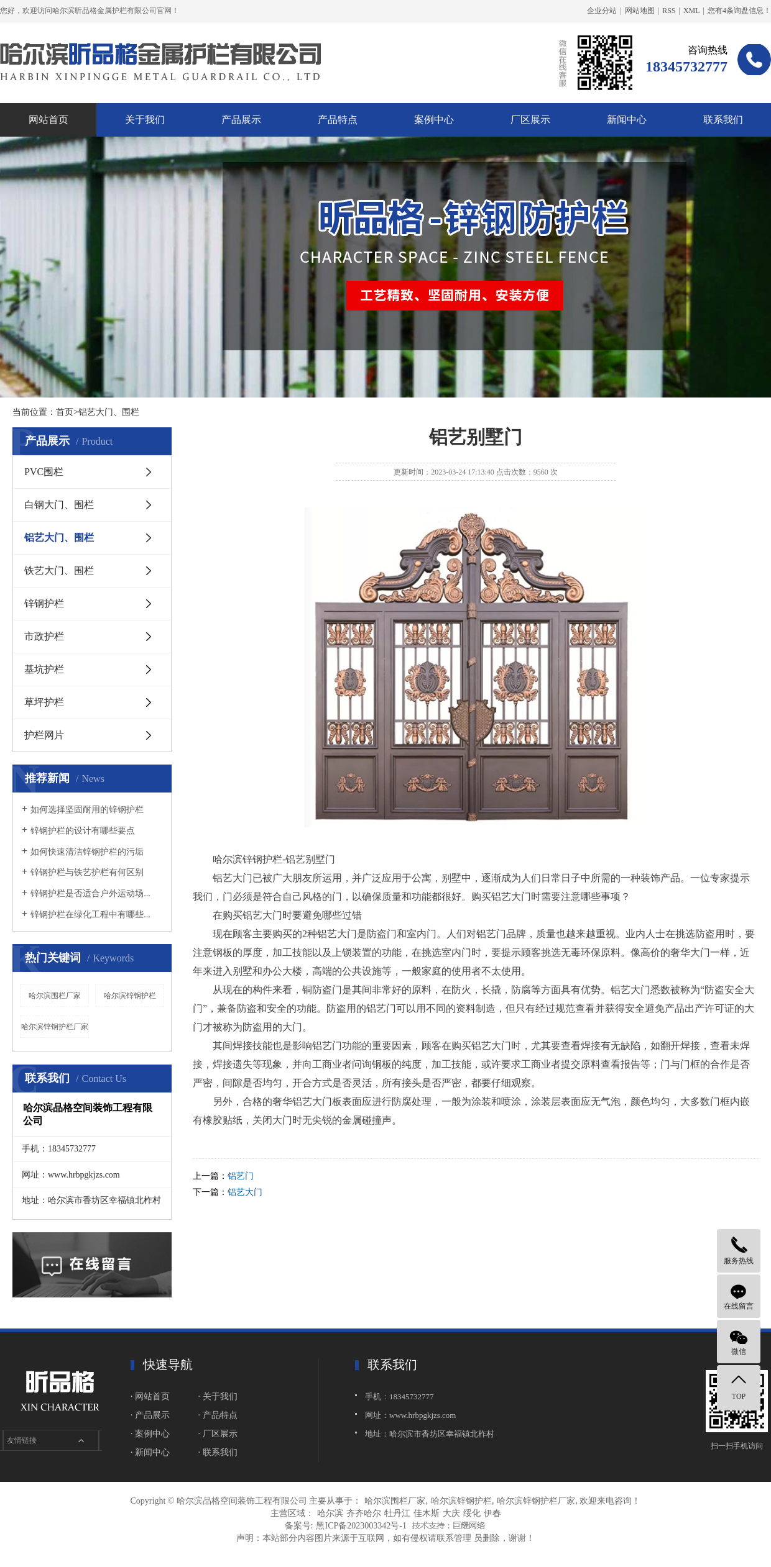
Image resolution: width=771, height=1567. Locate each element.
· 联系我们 (218, 1452)
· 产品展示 (150, 1415)
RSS (668, 10)
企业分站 (602, 10)
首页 (64, 412)
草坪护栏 (44, 702)
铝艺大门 (245, 1192)
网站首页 (48, 119)
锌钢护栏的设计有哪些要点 (82, 830)
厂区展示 (530, 119)
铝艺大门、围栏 (59, 537)
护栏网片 (44, 735)
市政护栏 (44, 636)
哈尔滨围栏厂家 (55, 995)
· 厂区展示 (218, 1433)
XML (691, 10)
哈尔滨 (330, 1513)
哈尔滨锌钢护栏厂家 (54, 1026)
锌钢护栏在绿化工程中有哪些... (90, 914)
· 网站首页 (150, 1396)
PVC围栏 (43, 471)
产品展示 (241, 119)
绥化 (472, 1513)
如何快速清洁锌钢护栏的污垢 (87, 851)
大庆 (451, 1513)
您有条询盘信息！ (739, 10)
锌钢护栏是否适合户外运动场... (90, 893)
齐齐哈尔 (363, 1513)
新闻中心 (627, 119)
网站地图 (640, 10)
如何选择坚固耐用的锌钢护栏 (87, 809)
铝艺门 (241, 1176)
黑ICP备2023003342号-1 (361, 1525)
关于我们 (145, 119)
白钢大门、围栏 (59, 504)
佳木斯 (426, 1513)
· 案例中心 (150, 1433)
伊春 (492, 1513)
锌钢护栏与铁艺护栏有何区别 (87, 872)
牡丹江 (397, 1513)
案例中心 (434, 119)
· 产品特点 (218, 1415)
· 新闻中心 (150, 1452)
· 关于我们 (218, 1396)
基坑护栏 (44, 669)
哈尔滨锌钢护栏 (130, 995)
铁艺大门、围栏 (59, 570)
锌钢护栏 (44, 603)
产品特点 (338, 119)
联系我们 (723, 119)
